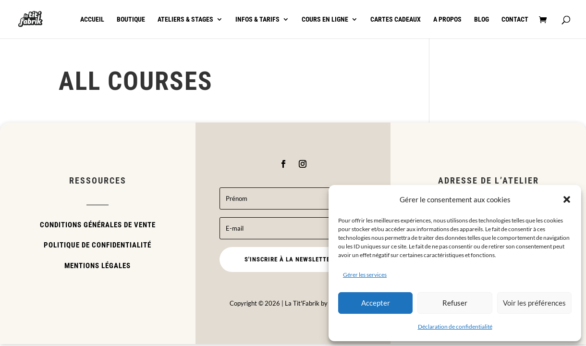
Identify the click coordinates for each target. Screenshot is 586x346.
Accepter (375, 302)
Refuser (454, 302)
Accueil (92, 19)
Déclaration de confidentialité (455, 326)
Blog (481, 19)
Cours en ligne (325, 19)
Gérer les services (365, 274)
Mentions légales (97, 265)
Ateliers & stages (185, 19)
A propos (447, 19)
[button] (567, 199)
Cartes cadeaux (395, 19)
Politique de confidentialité (97, 245)
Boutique (131, 19)
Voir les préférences (534, 302)
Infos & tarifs (257, 19)
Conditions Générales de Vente (98, 225)
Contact (514, 19)
